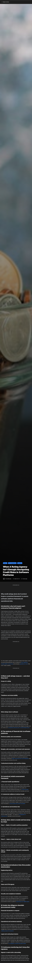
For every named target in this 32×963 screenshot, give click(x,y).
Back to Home (5, 1)
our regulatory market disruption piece (17, 943)
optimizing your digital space (22, 901)
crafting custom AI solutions (7, 931)
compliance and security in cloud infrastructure (18, 727)
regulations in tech (24, 664)
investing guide (25, 789)
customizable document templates (17, 803)
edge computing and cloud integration (20, 758)
